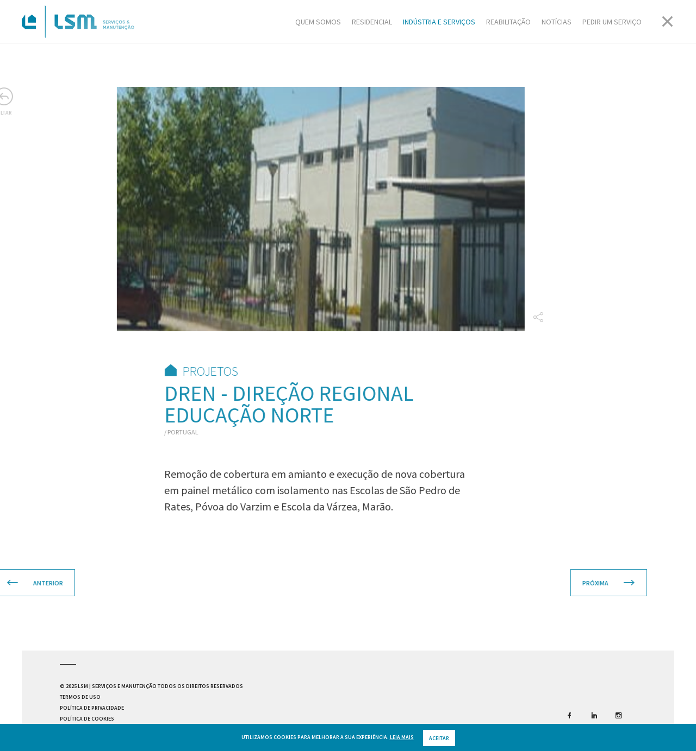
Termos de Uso (80, 696)
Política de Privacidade (92, 707)
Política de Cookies (87, 718)
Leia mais (402, 743)
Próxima (588, 583)
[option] (300, 209)
